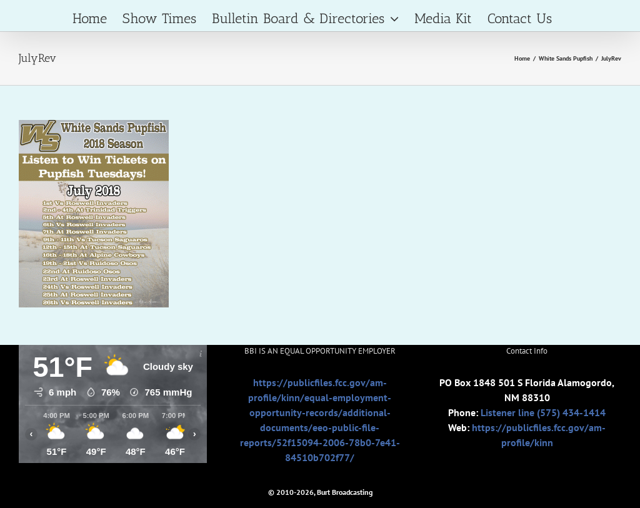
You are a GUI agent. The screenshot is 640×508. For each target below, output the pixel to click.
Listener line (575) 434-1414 (543, 412)
